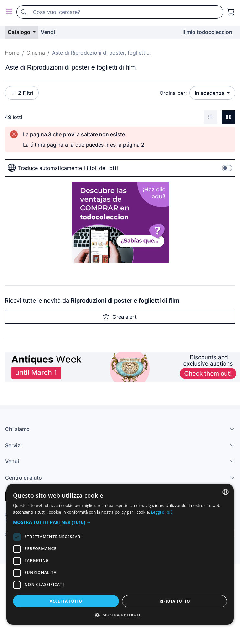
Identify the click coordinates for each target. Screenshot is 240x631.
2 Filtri (21, 93)
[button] (120, 522)
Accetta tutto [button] (66, 601)
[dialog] (120, 554)
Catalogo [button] (20, 32)
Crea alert (120, 317)
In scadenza (210, 93)
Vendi (48, 32)
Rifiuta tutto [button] (174, 601)
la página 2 (130, 144)
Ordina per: (173, 93)
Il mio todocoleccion (207, 32)
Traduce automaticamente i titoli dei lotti (63, 168)
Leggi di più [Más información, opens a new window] (162, 512)
